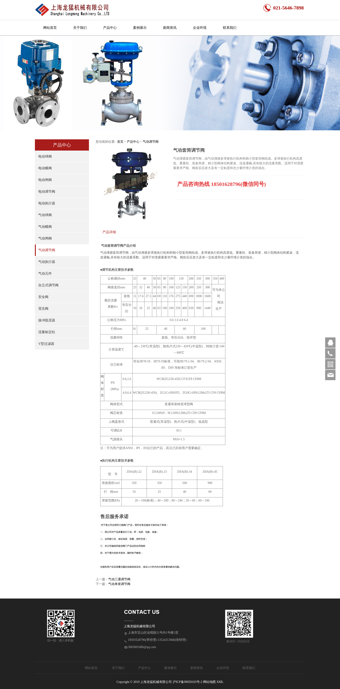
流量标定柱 (46, 332)
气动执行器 (46, 262)
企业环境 (199, 27)
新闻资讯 (170, 27)
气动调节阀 (46, 250)
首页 (120, 141)
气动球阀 (45, 215)
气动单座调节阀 (119, 584)
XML (219, 682)
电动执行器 (46, 203)
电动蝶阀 (45, 168)
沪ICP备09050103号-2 (187, 682)
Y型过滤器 (46, 344)
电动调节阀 (46, 191)
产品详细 (109, 232)
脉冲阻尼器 (46, 320)
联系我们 (229, 27)
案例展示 (140, 27)
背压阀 (43, 308)
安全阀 (43, 297)
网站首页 (50, 27)
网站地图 (209, 682)
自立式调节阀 (48, 285)
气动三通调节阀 (119, 579)
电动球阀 (45, 156)
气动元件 (45, 273)
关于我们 (80, 27)
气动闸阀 (45, 238)
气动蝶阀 (45, 226)
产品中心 (110, 27)
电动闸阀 (45, 180)
